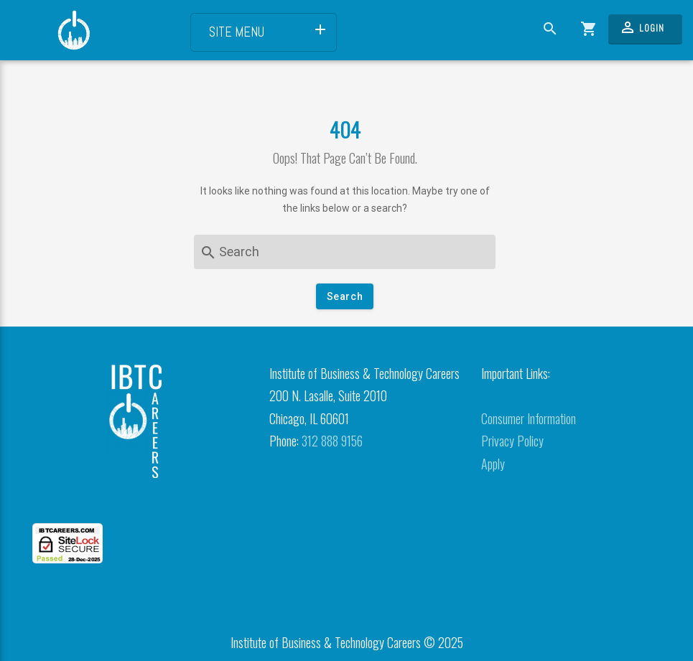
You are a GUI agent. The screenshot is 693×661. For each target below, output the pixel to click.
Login (641, 27)
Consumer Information (528, 418)
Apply (493, 463)
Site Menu (269, 31)
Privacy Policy (512, 440)
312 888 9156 (332, 440)
